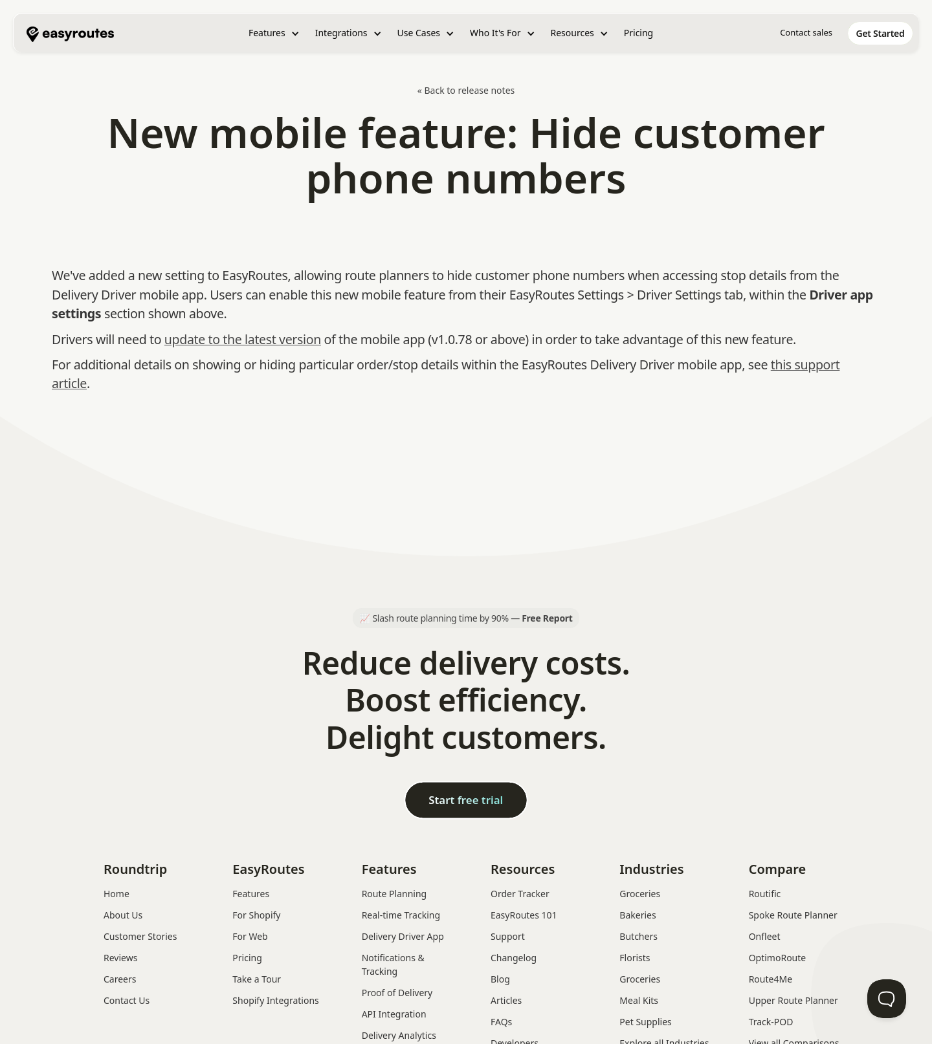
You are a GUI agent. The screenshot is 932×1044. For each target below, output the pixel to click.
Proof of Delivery (397, 992)
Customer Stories (140, 936)
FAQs (501, 1022)
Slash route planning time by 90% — (472, 618)
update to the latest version (242, 339)
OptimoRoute (777, 958)
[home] (70, 33)
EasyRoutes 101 (524, 915)
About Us (123, 915)
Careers (120, 979)
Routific (765, 893)
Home (116, 893)
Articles (506, 1000)
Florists (634, 958)
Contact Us (127, 1000)
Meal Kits (638, 1000)
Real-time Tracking (401, 915)
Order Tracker (520, 893)
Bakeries (637, 915)
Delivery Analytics (399, 1035)
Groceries (639, 893)
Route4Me (770, 979)
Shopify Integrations (275, 1000)
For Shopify (256, 915)
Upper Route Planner (793, 1000)
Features (250, 893)
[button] (274, 33)
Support (508, 936)
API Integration (394, 1014)
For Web (249, 936)
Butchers (638, 936)
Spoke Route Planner (793, 915)
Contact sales (806, 32)
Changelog (514, 958)
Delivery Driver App (403, 936)
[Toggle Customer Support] (886, 998)
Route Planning (394, 893)
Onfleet (765, 936)
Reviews (120, 958)
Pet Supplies (645, 1022)
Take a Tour (256, 979)
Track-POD (771, 1022)
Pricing (638, 33)
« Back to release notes (466, 90)
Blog (500, 979)
